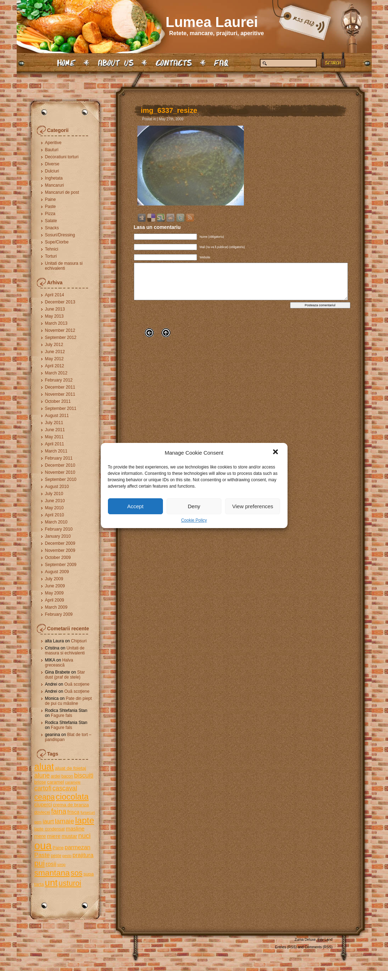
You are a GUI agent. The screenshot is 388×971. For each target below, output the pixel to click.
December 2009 (60, 543)
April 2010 (54, 514)
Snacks (52, 227)
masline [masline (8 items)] (75, 828)
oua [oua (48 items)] (43, 845)
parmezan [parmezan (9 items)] (78, 847)
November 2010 (60, 472)
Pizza (50, 213)
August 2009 (57, 571)
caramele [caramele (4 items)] (73, 782)
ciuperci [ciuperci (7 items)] (43, 804)
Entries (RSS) (286, 947)
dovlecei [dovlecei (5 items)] (42, 812)
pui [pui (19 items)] (39, 863)
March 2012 (56, 373)
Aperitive (53, 142)
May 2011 (54, 436)
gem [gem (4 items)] (38, 822)
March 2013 (56, 323)
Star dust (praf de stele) (65, 675)
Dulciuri (52, 171)
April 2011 (54, 443)
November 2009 (60, 550)
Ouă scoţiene (76, 684)
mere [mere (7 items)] (40, 836)
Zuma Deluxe (305, 940)
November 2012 (60, 330)
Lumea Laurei (212, 22)
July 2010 (54, 493)
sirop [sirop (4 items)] (61, 864)
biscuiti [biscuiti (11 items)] (84, 775)
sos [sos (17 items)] (76, 873)
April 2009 (54, 600)
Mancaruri (54, 185)
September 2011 (61, 408)
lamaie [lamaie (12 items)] (64, 821)
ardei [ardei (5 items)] (55, 776)
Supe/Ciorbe (57, 242)
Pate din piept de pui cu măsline (68, 701)
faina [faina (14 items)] (58, 811)
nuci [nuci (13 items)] (84, 835)
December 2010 (60, 465)
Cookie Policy (194, 520)
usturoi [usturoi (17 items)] (70, 883)
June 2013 (55, 309)
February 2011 (59, 458)
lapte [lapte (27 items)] (84, 820)
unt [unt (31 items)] (51, 883)
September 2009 (61, 564)
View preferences (252, 506)
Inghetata (54, 178)
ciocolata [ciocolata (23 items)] (72, 796)
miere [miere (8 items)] (53, 836)
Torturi (51, 256)
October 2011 (58, 401)
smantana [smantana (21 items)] (52, 872)
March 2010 (56, 522)
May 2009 (54, 593)
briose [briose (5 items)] (40, 782)
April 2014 (54, 294)
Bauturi (52, 149)
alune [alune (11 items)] (42, 775)
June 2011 (55, 429)
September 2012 (61, 337)
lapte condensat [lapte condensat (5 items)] (49, 829)
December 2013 (60, 302)
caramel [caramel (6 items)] (55, 782)
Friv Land (325, 940)
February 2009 (59, 614)
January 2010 (58, 536)
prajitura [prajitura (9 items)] (82, 855)
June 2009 (55, 585)
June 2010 (55, 500)
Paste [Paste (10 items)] (42, 855)
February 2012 (59, 380)
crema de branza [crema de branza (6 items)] (71, 804)
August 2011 (57, 415)
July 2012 (54, 344)
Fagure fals (61, 715)
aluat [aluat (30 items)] (44, 767)
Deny (194, 506)
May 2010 (54, 507)
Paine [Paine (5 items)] (58, 847)
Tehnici (51, 249)
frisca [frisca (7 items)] (73, 812)
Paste (50, 206)
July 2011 (54, 422)
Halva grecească (59, 663)
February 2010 (59, 529)
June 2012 (55, 351)
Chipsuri (79, 640)
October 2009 (58, 557)
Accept (135, 506)
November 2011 (60, 394)
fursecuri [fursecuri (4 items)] (88, 812)
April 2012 (54, 365)
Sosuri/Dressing (60, 234)
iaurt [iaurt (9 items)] (48, 821)
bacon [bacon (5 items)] (67, 776)
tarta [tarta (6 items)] (39, 884)
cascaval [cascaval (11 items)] (65, 788)
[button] (276, 452)
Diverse (52, 163)
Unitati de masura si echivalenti (64, 266)
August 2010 (57, 486)
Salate (51, 220)
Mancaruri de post (62, 192)
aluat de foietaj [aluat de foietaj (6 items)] (70, 768)
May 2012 (54, 358)
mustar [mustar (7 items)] (69, 836)
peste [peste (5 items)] (56, 855)
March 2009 (56, 607)
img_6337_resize (169, 110)
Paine (50, 199)
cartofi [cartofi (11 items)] (43, 788)
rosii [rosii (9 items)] (51, 864)
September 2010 (61, 479)
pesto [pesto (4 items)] (66, 856)
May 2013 (54, 316)
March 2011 (56, 451)
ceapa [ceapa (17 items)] (44, 797)
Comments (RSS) (318, 947)
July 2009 (54, 578)
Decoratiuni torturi (62, 156)
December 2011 (60, 387)
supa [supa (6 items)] (88, 874)
